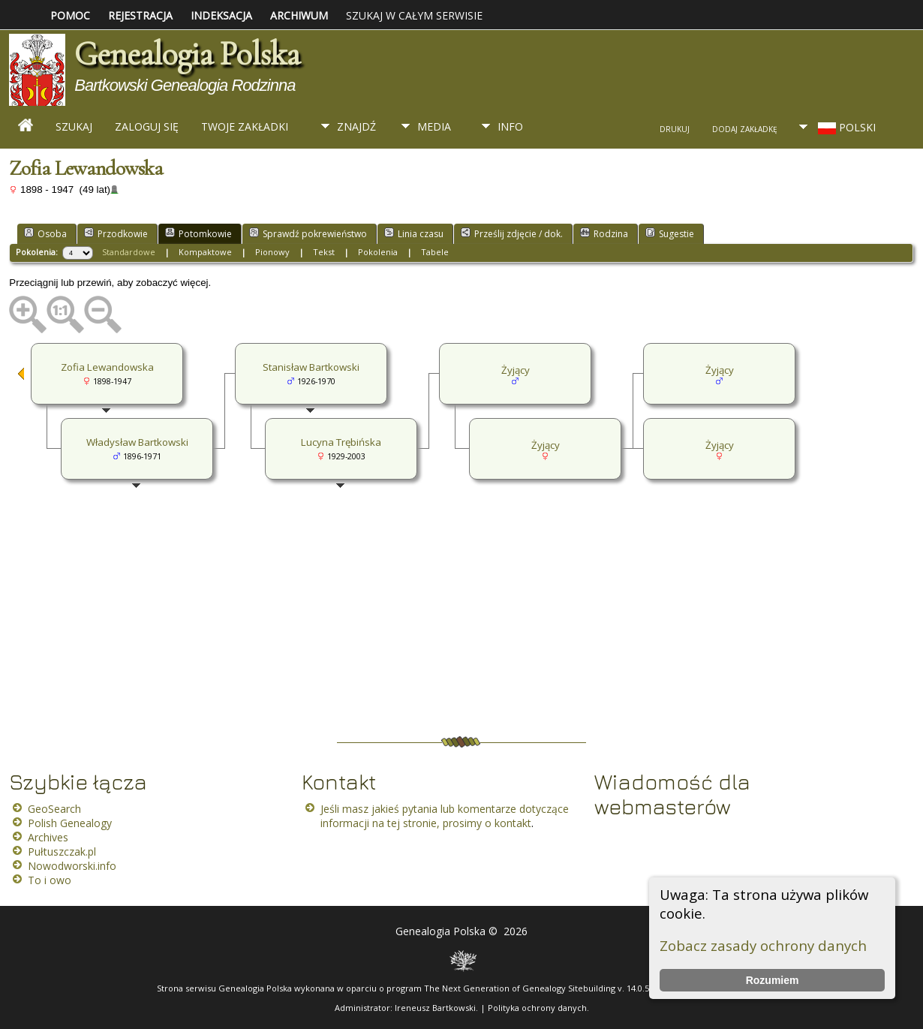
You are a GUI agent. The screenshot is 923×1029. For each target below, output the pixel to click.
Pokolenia (378, 251)
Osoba (45, 233)
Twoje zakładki (244, 126)
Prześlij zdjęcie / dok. (512, 233)
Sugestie (669, 233)
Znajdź (356, 126)
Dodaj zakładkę (744, 129)
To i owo (49, 880)
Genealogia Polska (186, 54)
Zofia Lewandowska (107, 367)
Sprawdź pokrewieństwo (308, 233)
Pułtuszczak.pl (62, 851)
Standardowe (128, 251)
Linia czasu (413, 233)
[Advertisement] (450, 617)
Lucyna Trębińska (341, 442)
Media (434, 126)
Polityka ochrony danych (537, 1007)
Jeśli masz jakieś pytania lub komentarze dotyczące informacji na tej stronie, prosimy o (444, 816)
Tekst (324, 251)
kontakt (513, 823)
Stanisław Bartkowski (311, 367)
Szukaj (74, 126)
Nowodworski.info (72, 866)
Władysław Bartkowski (137, 442)
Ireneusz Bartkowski (435, 1007)
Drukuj (675, 129)
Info (510, 126)
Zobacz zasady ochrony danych (763, 945)
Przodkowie (116, 233)
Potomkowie (198, 233)
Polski (845, 127)
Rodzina (604, 233)
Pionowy (272, 251)
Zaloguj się (147, 126)
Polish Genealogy (70, 823)
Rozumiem (772, 980)
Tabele (435, 251)
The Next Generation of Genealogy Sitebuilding (519, 988)
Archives (48, 837)
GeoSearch (54, 809)
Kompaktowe (205, 251)
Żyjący (719, 370)
